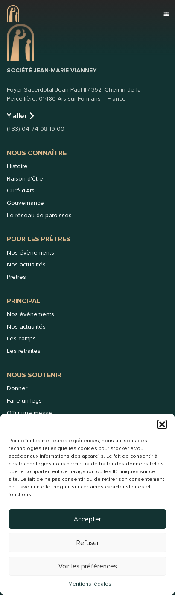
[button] (162, 424)
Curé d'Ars (21, 190)
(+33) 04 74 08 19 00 (35, 129)
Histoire (17, 166)
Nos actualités (26, 264)
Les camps (21, 338)
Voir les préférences (87, 566)
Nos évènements (30, 252)
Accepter (87, 519)
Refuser (87, 543)
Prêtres (16, 277)
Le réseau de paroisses (39, 215)
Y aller (21, 116)
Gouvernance (25, 203)
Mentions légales (89, 584)
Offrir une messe (29, 413)
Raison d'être (25, 178)
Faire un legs (24, 400)
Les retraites (24, 351)
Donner (17, 388)
